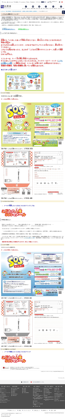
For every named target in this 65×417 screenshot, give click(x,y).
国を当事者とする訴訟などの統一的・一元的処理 (38, 394)
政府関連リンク (45, 409)
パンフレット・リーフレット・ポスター (60, 390)
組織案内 (13, 389)
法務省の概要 (33, 8)
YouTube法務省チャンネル (37, 380)
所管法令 (13, 391)
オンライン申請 (47, 392)
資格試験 (24, 388)
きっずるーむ (58, 396)
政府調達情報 (4, 393)
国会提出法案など (15, 392)
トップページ (3, 11)
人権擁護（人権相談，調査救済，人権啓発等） (29, 11)
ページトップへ (61, 376)
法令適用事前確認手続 (48, 391)
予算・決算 (57, 388)
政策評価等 (35, 399)
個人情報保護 (47, 388)
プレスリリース (4, 388)
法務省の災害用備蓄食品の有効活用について (49, 396)
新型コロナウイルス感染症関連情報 (38, 403)
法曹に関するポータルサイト (6, 399)
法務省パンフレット (12, 409)
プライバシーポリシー (27, 409)
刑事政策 (35, 391)
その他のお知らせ (4, 400)
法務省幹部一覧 (14, 388)
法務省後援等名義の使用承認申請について (49, 398)
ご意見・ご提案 (53, 409)
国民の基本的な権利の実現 (16, 11)
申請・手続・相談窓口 (53, 8)
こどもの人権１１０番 (29, 236)
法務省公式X (24, 380)
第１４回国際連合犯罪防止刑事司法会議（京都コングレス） (38, 397)
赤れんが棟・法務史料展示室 (60, 399)
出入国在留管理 (36, 392)
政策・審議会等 (46, 8)
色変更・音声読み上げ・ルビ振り (53, 2)
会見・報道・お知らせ (26, 8)
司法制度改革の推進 (37, 388)
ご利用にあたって (37, 409)
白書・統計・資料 (61, 8)
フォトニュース (4, 389)
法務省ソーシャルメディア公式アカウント (6, 391)
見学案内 (3, 396)
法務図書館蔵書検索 (59, 393)
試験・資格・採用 (39, 8)
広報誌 (20, 409)
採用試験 (24, 389)
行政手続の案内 (47, 389)
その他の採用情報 (26, 391)
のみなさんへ (8, 29)
